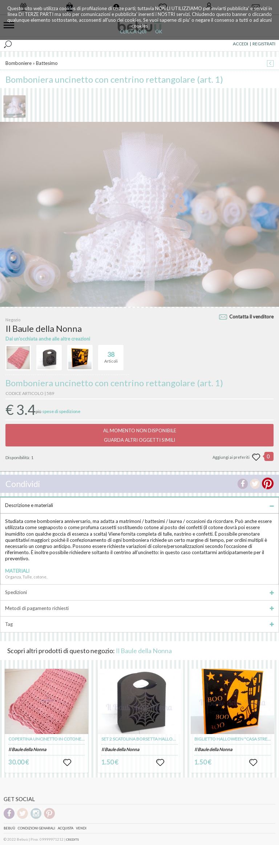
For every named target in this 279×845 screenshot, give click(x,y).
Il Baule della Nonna (144, 651)
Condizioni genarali (36, 828)
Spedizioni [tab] (139, 592)
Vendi (81, 828)
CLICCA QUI (133, 31)
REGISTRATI (263, 43)
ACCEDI (240, 43)
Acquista (65, 828)
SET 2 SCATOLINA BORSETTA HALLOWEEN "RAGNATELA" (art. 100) (166, 739)
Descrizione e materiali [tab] (139, 505)
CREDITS (72, 839)
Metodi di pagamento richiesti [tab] (139, 608)
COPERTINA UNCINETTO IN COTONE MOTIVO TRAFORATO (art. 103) (76, 739)
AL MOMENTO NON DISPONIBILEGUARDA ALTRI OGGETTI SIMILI (139, 435)
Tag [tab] (139, 624)
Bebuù (9, 828)
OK (158, 31)
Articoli (111, 354)
